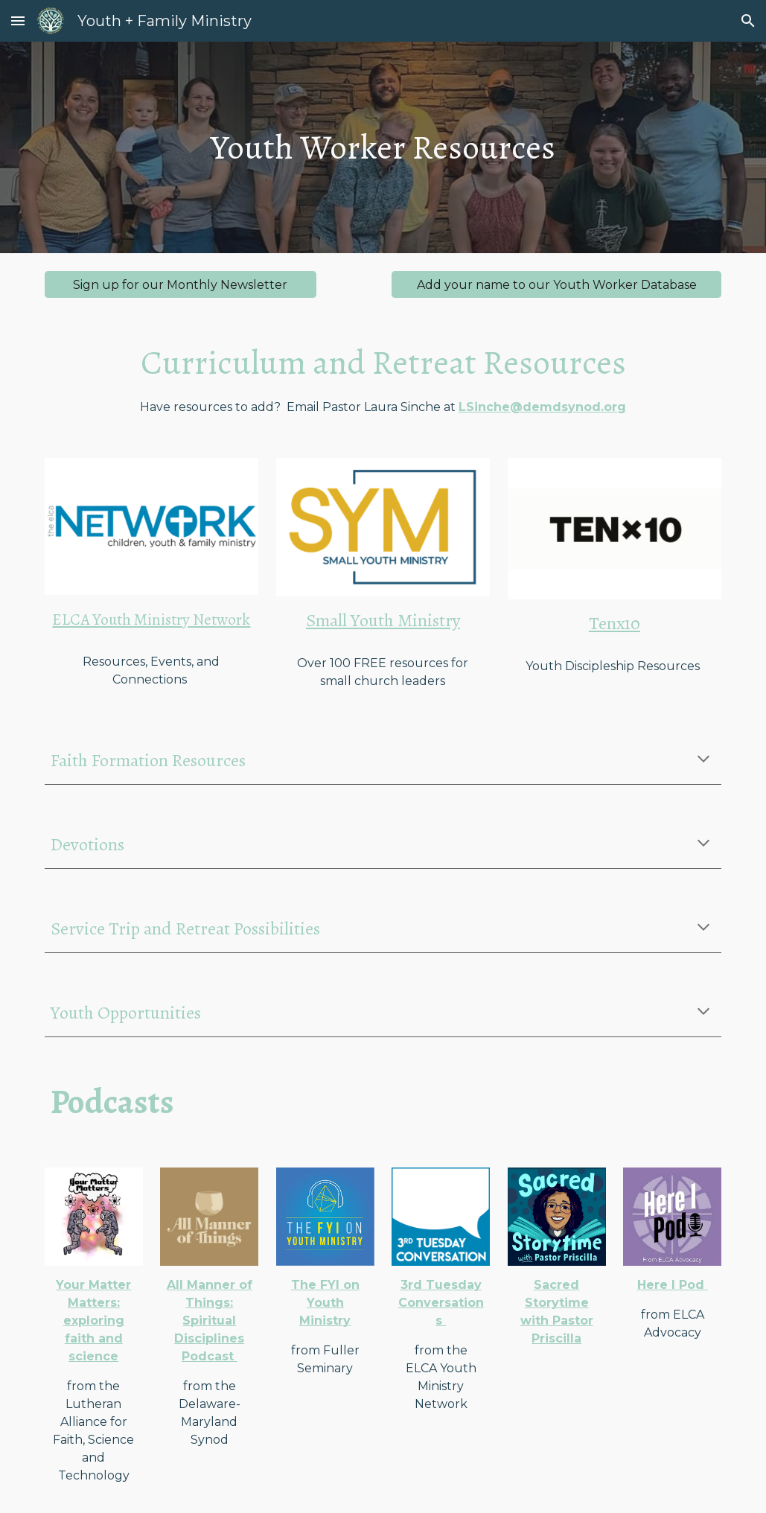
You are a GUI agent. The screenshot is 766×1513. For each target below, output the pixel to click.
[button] (18, 20)
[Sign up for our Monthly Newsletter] (180, 285)
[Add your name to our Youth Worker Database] (556, 285)
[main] (383, 147)
